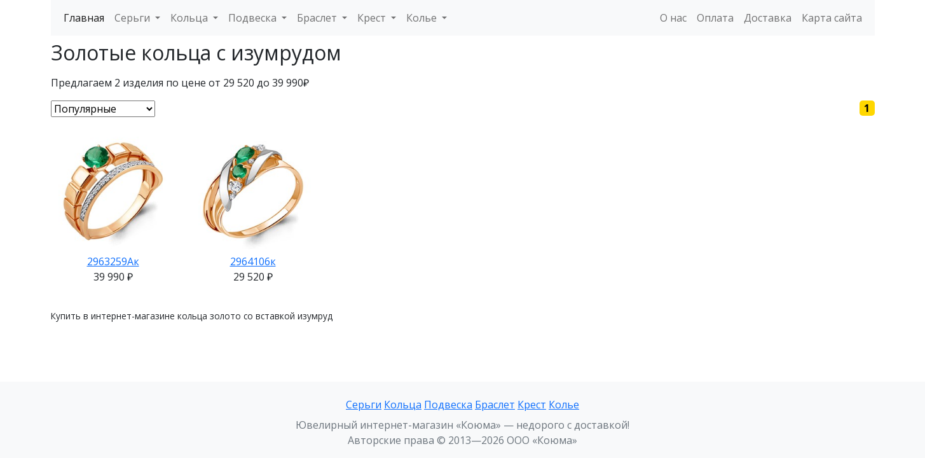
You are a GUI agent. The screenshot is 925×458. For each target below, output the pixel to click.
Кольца (402, 405)
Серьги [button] (133, 18)
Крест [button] (372, 18)
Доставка (767, 18)
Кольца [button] (190, 18)
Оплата (715, 18)
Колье (564, 405)
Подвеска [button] (253, 18)
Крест (531, 405)
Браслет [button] (318, 18)
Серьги (363, 405)
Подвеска (448, 405)
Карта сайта (832, 18)
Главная (84, 18)
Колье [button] (422, 18)
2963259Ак (113, 261)
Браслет (495, 405)
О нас (673, 18)
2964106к (253, 261)
